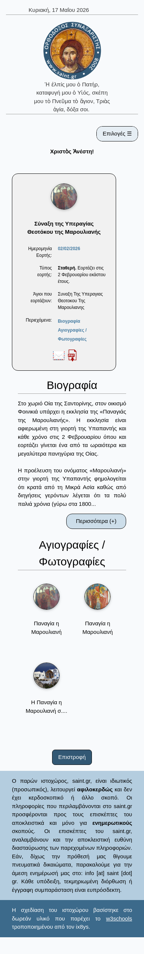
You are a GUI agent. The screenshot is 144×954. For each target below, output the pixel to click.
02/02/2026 (69, 248)
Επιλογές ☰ (117, 133)
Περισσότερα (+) (96, 521)
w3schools (119, 918)
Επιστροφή (72, 757)
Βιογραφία (69, 321)
